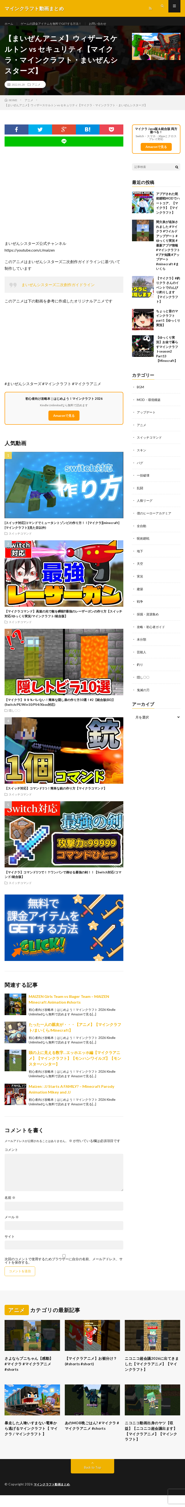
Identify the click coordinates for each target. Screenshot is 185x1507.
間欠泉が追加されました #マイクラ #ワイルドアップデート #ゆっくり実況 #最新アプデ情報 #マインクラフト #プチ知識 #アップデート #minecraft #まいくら (168, 251)
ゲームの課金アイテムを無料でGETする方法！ (57, 24)
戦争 (140, 605)
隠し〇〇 (14, 716)
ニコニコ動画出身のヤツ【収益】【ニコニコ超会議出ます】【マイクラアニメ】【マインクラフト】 (151, 1441)
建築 (140, 592)
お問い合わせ (111, 24)
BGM (141, 393)
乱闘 (140, 492)
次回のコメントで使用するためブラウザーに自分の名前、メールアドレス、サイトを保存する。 (64, 1266)
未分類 (142, 642)
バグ (140, 467)
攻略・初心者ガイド (152, 630)
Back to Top (93, 1479)
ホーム (10, 24)
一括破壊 (143, 480)
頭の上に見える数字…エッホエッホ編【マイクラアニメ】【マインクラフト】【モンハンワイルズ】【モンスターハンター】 (75, 1064)
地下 (140, 555)
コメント (11, 1155)
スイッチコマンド (20, 539)
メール (12, 1222)
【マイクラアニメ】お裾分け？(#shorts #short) (91, 1367)
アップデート (147, 418)
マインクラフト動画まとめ (53, 1496)
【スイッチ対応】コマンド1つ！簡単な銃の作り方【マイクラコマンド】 (56, 794)
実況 (140, 580)
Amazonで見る (64, 421)
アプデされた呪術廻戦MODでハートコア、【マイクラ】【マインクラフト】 (168, 209)
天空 (140, 567)
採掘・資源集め (148, 617)
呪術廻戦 (143, 542)
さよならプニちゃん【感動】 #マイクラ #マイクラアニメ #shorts (30, 1371)
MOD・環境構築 (149, 405)
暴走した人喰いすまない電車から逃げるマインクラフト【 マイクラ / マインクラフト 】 (31, 1441)
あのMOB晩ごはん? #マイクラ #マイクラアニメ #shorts (91, 1438)
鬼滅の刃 (143, 692)
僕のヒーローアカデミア (155, 517)
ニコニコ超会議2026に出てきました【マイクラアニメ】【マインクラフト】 (152, 1371)
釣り (140, 667)
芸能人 (142, 655)
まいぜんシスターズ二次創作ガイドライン (58, 290)
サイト (10, 1242)
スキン (142, 455)
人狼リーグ (145, 505)
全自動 (142, 530)
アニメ (36, 89)
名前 (10, 1203)
